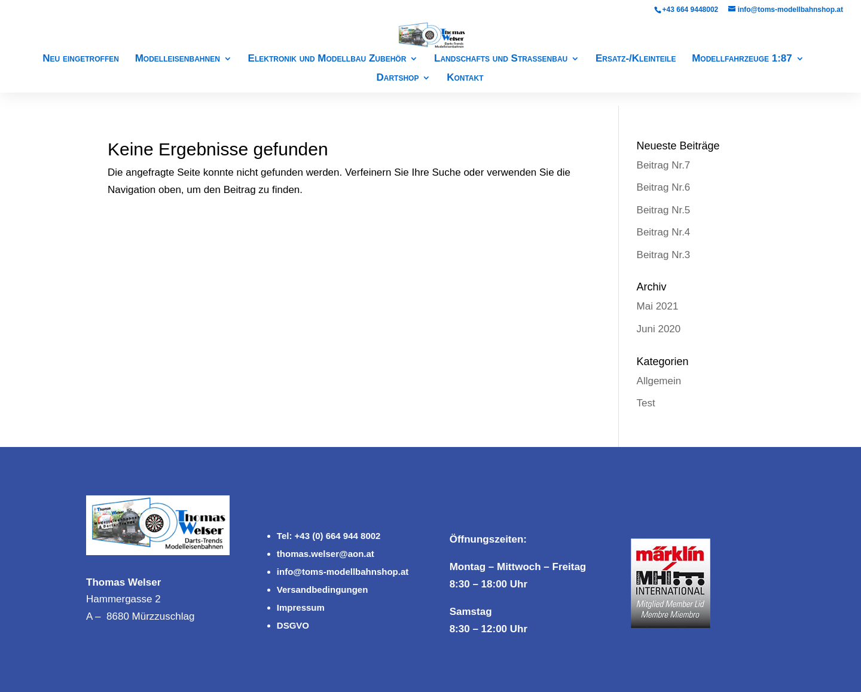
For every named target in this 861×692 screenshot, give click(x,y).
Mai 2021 (658, 306)
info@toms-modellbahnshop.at (342, 572)
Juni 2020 (659, 329)
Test (646, 403)
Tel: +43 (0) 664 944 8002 (329, 536)
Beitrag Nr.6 (664, 187)
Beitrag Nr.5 (664, 210)
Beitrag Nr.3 (664, 255)
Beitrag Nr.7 (664, 165)
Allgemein (659, 381)
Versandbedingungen (322, 589)
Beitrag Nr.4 (664, 232)
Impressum (301, 607)
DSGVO (293, 625)
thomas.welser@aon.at (325, 554)
